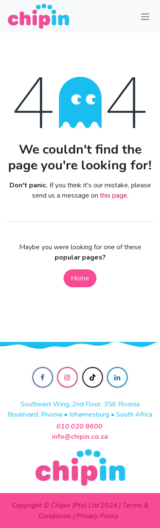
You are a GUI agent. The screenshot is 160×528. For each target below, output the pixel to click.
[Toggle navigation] (145, 16)
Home (80, 278)
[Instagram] (67, 377)
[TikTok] (92, 377)
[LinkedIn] (117, 377)
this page (113, 195)
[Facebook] (42, 377)
